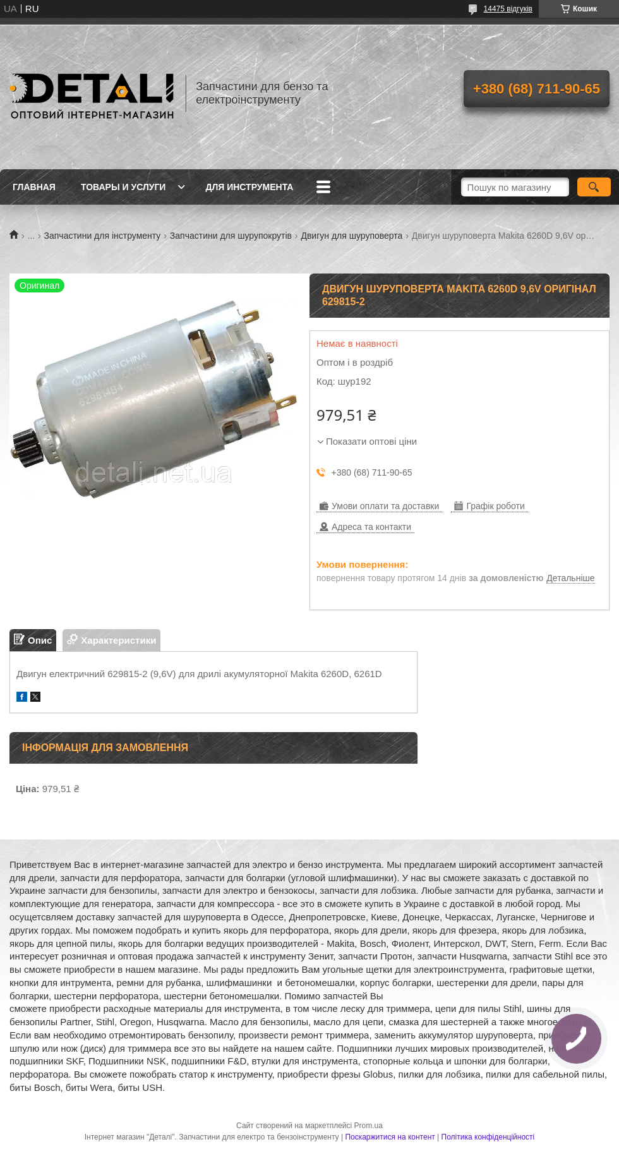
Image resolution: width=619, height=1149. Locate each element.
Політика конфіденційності (488, 1137)
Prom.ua (368, 1125)
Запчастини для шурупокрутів (231, 236)
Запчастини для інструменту (102, 236)
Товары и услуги (123, 187)
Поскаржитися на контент (390, 1137)
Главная (34, 187)
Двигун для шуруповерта (351, 236)
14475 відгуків (508, 8)
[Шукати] (594, 186)
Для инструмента (249, 187)
